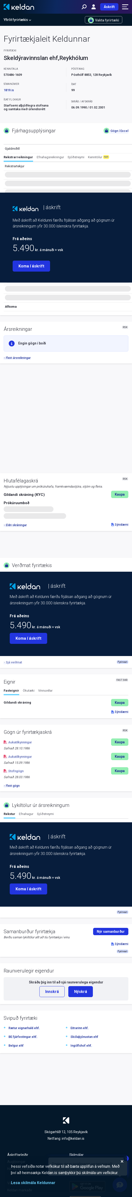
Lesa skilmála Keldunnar (33, 1182)
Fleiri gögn (12, 785)
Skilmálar (76, 1155)
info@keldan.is (73, 1138)
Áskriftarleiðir (17, 1155)
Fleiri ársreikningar (17, 358)
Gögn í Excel (116, 131)
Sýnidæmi (119, 524)
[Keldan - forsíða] (19, 7)
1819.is (9, 90)
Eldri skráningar (15, 525)
